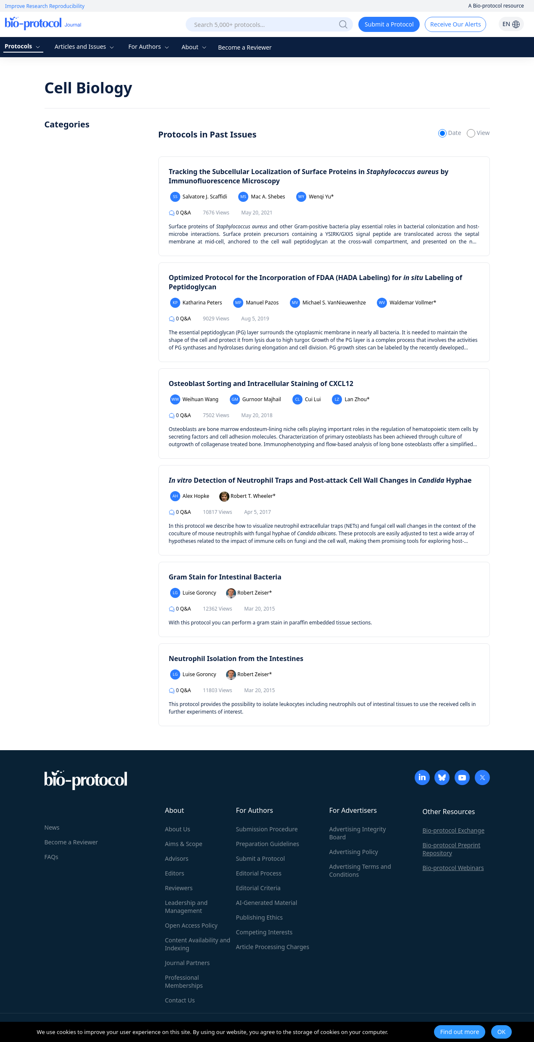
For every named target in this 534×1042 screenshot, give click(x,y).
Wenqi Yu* (315, 197)
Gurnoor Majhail (255, 399)
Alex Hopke (190, 496)
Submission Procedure (267, 829)
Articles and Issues (85, 46)
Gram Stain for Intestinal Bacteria (225, 577)
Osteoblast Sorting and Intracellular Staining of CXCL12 (261, 383)
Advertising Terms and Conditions (360, 870)
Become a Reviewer (245, 47)
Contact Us (180, 1000)
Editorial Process (259, 873)
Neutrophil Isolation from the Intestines (236, 658)
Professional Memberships (184, 981)
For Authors (149, 46)
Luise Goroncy (193, 593)
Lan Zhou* (350, 399)
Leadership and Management (186, 907)
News (52, 827)
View (478, 133)
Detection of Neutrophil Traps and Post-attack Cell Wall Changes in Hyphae (320, 480)
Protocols (23, 46)
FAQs (51, 857)
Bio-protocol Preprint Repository (452, 849)
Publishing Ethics (259, 917)
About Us (177, 829)
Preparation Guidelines (268, 844)
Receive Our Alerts (455, 24)
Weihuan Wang (194, 399)
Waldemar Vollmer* (406, 303)
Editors (174, 873)
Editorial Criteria (258, 888)
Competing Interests (264, 932)
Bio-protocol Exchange (454, 830)
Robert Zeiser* (249, 593)
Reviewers (179, 888)
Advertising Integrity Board (357, 833)
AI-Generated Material (266, 903)
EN (511, 24)
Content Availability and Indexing (198, 944)
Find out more (459, 1032)
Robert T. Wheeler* (247, 497)
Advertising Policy (353, 852)
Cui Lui (306, 399)
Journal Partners (187, 963)
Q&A (180, 212)
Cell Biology (88, 87)
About (195, 47)
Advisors (177, 858)
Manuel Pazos (256, 303)
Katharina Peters (196, 303)
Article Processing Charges (272, 947)
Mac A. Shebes (261, 197)
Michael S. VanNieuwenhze (328, 303)
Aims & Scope (184, 844)
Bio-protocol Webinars (453, 868)
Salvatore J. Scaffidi (198, 197)
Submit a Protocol (389, 24)
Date (450, 133)
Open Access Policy (191, 925)
